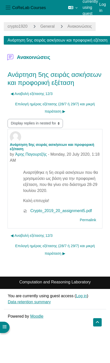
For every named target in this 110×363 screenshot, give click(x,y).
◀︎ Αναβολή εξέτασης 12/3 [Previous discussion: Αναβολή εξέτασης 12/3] (32, 94)
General (47, 26)
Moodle (36, 316)
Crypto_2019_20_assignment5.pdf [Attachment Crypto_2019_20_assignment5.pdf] (57, 211)
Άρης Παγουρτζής (31, 154)
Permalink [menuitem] (88, 220)
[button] (73, 7)
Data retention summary (29, 302)
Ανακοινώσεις (79, 26)
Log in (102, 7)
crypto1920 (17, 26)
